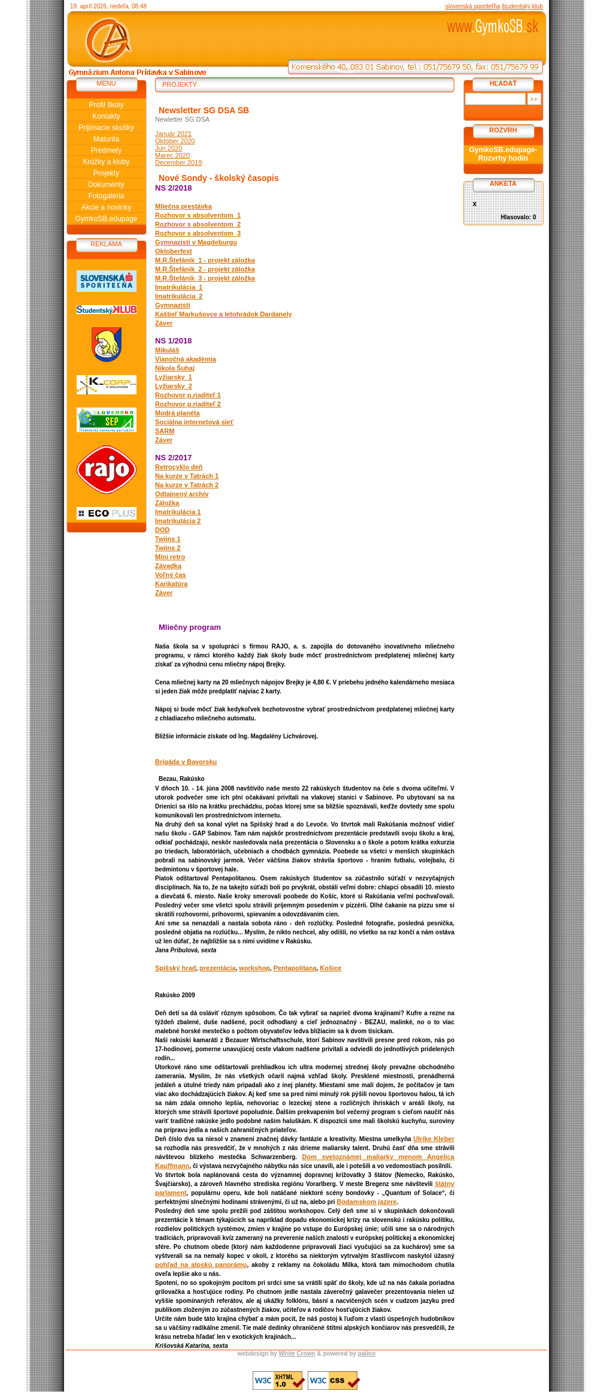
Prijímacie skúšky (106, 127)
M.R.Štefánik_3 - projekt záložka (205, 278)
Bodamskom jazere (366, 1201)
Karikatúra (171, 583)
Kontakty (106, 116)
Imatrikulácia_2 (179, 296)
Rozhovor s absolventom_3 (198, 233)
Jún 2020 (168, 148)
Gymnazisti (172, 305)
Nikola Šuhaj (175, 368)
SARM (164, 431)
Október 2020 (175, 140)
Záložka (167, 502)
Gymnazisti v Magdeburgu (196, 242)
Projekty (106, 173)
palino (366, 1353)
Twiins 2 (168, 547)
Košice (330, 967)
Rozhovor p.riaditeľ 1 (188, 395)
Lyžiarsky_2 (173, 386)
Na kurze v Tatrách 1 (187, 475)
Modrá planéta (177, 413)
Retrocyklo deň (178, 466)
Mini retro (170, 556)
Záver (163, 323)
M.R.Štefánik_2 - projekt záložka (205, 269)
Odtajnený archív (181, 493)
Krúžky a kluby (106, 162)
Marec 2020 (172, 155)
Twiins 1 (168, 538)
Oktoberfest (173, 251)
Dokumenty (106, 184)
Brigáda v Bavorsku (186, 761)
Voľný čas (170, 574)
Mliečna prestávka (183, 206)
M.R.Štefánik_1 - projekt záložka (205, 260)
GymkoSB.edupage (106, 219)
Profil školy (106, 105)
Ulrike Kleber (433, 1138)
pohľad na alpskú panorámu (201, 1264)
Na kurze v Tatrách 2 (187, 484)
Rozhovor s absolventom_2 (198, 224)
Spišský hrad (175, 967)
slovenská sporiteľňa (472, 6)
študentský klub (522, 6)
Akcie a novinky (106, 207)
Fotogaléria (106, 196)
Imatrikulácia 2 (178, 520)
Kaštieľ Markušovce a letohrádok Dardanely (223, 314)
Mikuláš (167, 350)
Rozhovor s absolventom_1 (198, 215)
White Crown (297, 1353)
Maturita (106, 139)
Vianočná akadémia (185, 359)
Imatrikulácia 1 (178, 511)
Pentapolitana (295, 967)
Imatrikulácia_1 (179, 287)
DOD (162, 529)
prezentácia (217, 967)
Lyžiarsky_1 (173, 377)
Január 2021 (173, 133)
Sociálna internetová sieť (194, 422)
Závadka (168, 565)
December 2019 (178, 162)
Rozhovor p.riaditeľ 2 (188, 404)
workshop (254, 967)
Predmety (106, 150)
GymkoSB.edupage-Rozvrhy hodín (503, 154)
